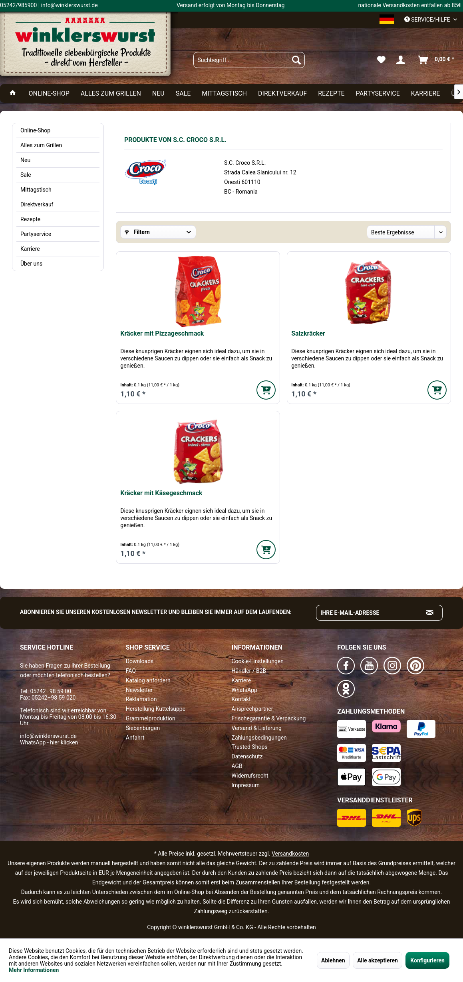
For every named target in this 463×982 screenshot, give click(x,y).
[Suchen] (296, 60)
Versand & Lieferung (257, 728)
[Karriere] (425, 93)
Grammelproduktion (150, 718)
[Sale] (183, 93)
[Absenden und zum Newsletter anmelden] (430, 613)
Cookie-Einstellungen (258, 661)
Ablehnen (333, 960)
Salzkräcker (308, 333)
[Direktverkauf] (282, 93)
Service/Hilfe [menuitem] (427, 19)
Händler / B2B (249, 671)
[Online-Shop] (49, 93)
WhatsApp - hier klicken (49, 742)
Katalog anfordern (148, 680)
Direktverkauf (36, 204)
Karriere (30, 249)
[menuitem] (248, 60)
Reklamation (141, 699)
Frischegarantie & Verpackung (269, 718)
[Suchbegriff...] (248, 60)
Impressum (246, 785)
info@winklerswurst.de (48, 736)
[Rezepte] (331, 93)
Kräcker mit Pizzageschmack (162, 333)
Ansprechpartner (252, 709)
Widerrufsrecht (250, 775)
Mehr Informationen (34, 970)
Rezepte (30, 219)
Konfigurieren (427, 960)
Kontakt (241, 699)
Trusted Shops (250, 747)
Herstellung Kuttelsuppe (155, 709)
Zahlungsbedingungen (259, 737)
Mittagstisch (36, 189)
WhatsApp (244, 690)
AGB (237, 766)
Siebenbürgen (143, 728)
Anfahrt (135, 737)
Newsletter (139, 690)
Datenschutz (247, 756)
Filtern (137, 232)
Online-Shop (35, 130)
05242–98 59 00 (50, 691)
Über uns (31, 263)
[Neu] (158, 93)
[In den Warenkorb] (266, 390)
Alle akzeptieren (377, 960)
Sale (25, 175)
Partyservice (35, 234)
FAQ (131, 671)
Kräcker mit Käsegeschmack (161, 493)
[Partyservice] (377, 93)
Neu (25, 160)
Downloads (140, 661)
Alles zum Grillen (41, 145)
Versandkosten (290, 853)
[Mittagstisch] (224, 93)
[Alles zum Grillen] (111, 93)
